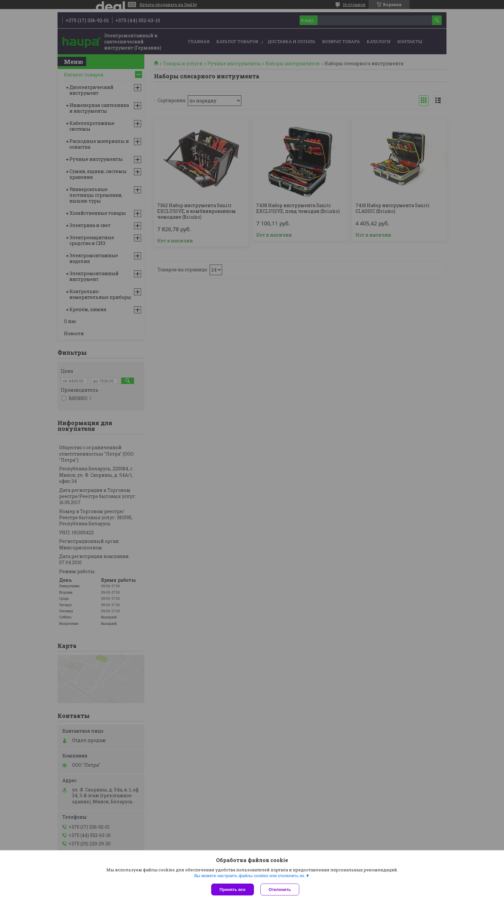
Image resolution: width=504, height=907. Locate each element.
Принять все (233, 889)
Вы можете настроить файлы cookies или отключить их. (249, 875)
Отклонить (280, 889)
